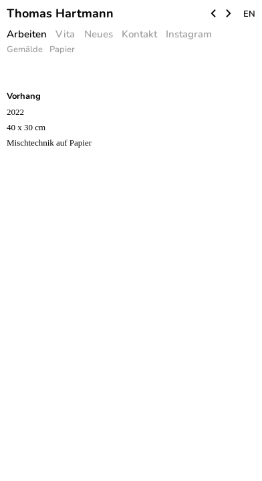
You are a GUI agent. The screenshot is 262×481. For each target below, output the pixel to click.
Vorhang (24, 96)
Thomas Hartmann (60, 13)
